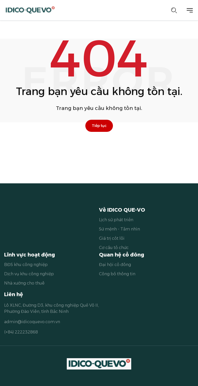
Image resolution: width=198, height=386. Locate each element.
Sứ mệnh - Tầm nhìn (119, 229)
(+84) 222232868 (21, 332)
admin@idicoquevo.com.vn (32, 321)
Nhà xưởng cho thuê (24, 283)
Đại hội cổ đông (115, 264)
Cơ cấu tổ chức (114, 247)
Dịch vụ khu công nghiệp (29, 273)
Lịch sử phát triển (116, 219)
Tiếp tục (99, 125)
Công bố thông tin (117, 273)
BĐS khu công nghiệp (26, 264)
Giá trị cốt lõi (112, 238)
